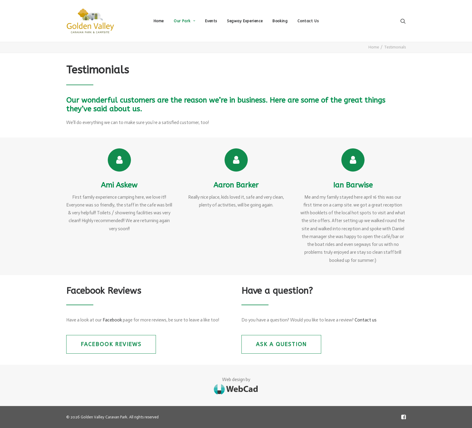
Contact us (366, 320)
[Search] (403, 21)
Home (159, 21)
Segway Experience (244, 21)
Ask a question (281, 344)
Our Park (184, 21)
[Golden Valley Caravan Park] (90, 21)
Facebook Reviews (111, 344)
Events (211, 21)
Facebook (112, 320)
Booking (279, 21)
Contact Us (307, 21)
